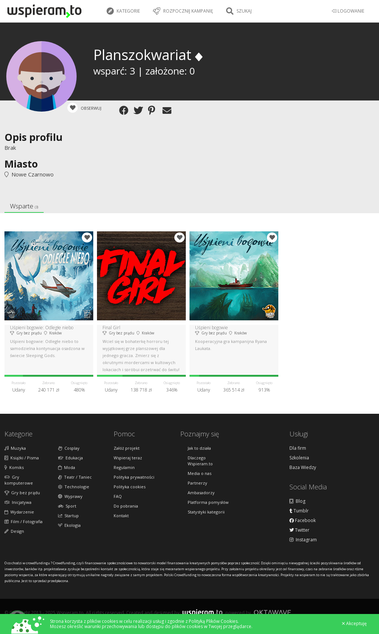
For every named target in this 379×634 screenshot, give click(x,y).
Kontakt (121, 515)
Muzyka (15, 448)
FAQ (118, 496)
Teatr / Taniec (75, 477)
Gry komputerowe (18, 480)
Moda (66, 467)
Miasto (21, 164)
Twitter (299, 530)
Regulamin (124, 467)
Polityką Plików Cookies (213, 621)
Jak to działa (199, 448)
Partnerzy (197, 483)
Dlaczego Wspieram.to (200, 460)
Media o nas (199, 473)
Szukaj (239, 11)
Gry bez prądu (22, 492)
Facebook (302, 521)
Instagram (303, 540)
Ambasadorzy (201, 492)
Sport (67, 506)
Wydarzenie (19, 512)
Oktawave (272, 612)
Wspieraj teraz (128, 457)
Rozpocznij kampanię (183, 11)
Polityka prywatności (134, 477)
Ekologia (69, 525)
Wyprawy (70, 496)
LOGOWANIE (348, 11)
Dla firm (297, 448)
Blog (297, 501)
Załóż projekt (127, 448)
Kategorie (123, 11)
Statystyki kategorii (206, 512)
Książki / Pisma (21, 457)
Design (14, 531)
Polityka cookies (129, 486)
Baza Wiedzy (302, 467)
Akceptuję (354, 623)
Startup (68, 515)
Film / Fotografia (23, 521)
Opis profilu (33, 137)
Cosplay (69, 448)
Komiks (14, 467)
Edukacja (70, 457)
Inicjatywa (17, 502)
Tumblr (299, 511)
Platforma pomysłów (208, 502)
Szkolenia (299, 458)
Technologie (73, 486)
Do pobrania (126, 506)
